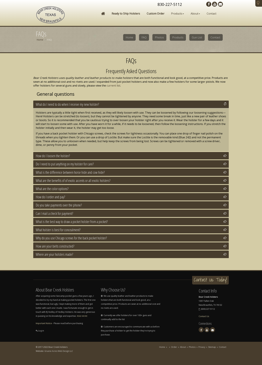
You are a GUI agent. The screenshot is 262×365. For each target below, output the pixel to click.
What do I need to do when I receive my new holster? (67, 104)
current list (113, 85)
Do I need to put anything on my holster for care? (65, 163)
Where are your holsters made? (54, 254)
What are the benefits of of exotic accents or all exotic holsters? (73, 180)
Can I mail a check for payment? (54, 213)
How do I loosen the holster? (53, 155)
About (195, 13)
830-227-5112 (170, 4)
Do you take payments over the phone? (59, 204)
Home (129, 37)
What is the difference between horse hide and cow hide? (70, 172)
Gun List (197, 37)
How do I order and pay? (50, 196)
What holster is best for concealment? (58, 229)
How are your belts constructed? (55, 246)
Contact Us (204, 316)
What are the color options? (52, 188)
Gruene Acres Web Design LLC (58, 351)
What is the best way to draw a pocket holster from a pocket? (72, 221)
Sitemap (212, 347)
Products (177, 13)
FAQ (144, 37)
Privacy (202, 347)
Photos (159, 37)
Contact (211, 13)
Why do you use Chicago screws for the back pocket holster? (71, 237)
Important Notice (44, 323)
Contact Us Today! (210, 280)
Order (174, 347)
